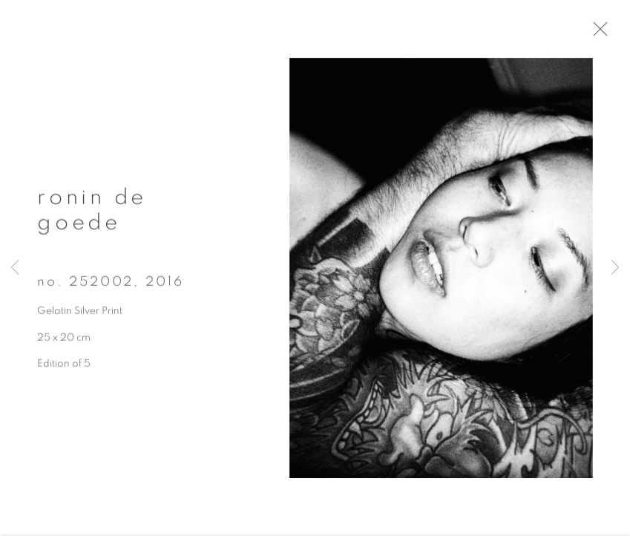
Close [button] (611, 33)
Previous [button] (15, 267)
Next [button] (615, 267)
